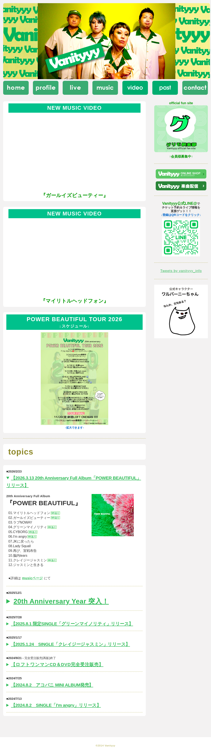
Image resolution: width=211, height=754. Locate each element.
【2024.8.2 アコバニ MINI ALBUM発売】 (52, 684)
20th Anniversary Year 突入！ (61, 601)
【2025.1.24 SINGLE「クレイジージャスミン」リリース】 (70, 644)
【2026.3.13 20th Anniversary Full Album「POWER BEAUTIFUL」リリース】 (73, 481)
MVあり (55, 513)
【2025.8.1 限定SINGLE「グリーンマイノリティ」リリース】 (72, 623)
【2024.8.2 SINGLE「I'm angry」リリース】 (56, 705)
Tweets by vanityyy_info (181, 271)
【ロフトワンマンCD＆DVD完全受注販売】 (57, 664)
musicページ (32, 578)
